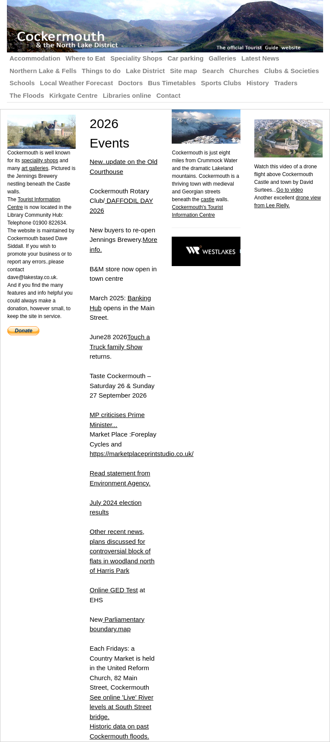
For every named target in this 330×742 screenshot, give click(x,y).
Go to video (289, 190)
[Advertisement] (292, 339)
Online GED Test (114, 590)
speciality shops (40, 160)
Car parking (185, 58)
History (258, 83)
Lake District (145, 70)
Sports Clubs (221, 83)
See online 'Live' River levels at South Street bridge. (121, 707)
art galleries (35, 168)
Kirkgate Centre (73, 95)
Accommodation (35, 58)
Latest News (260, 58)
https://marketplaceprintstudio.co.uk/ (141, 453)
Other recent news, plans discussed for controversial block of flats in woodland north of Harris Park (122, 551)
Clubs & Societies (291, 70)
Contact (168, 95)
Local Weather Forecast (76, 83)
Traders (286, 83)
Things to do (101, 70)
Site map (183, 70)
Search (213, 70)
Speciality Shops (136, 58)
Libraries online (127, 95)
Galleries (222, 58)
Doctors (130, 83)
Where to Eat (86, 58)
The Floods (27, 95)
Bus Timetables (172, 83)
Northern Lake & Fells (43, 70)
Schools (22, 83)
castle (207, 199)
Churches (244, 70)
